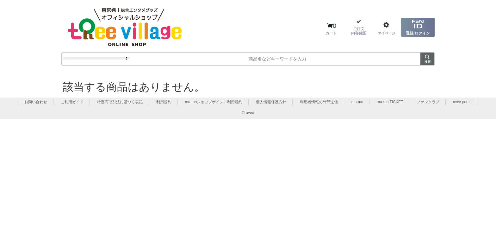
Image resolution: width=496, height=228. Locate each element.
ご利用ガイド (72, 102)
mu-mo (357, 102)
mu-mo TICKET (390, 102)
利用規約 (163, 102)
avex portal (462, 102)
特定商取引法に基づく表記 (120, 102)
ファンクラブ (428, 102)
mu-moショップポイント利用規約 (213, 102)
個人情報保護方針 (271, 102)
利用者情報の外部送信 (319, 102)
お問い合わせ (35, 102)
